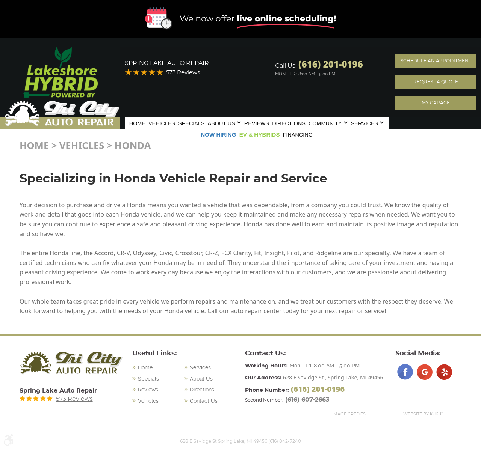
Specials (191, 123)
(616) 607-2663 (307, 400)
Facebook (405, 372)
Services (364, 123)
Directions (289, 123)
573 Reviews (183, 72)
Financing (298, 135)
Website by (423, 414)
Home (137, 123)
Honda (133, 145)
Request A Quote (435, 82)
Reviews (256, 123)
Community (325, 123)
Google (425, 372)
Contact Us (204, 401)
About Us (221, 123)
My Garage (436, 103)
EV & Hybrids (259, 134)
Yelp (444, 372)
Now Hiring (218, 134)
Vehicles (161, 123)
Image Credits (349, 414)
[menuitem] (137, 122)
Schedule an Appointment (436, 61)
